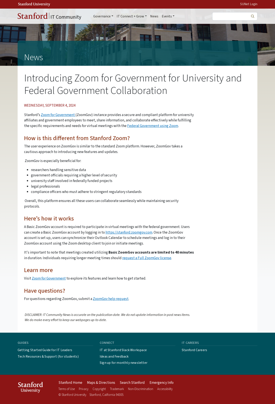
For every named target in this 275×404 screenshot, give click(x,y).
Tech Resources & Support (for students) (48, 356)
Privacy (84, 389)
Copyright (99, 389)
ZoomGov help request (110, 298)
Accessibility (165, 389)
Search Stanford (132, 382)
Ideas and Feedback (114, 356)
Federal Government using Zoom (152, 126)
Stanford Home (70, 382)
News (154, 16)
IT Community (49, 17)
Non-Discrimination (140, 389)
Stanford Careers (194, 350)
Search (252, 16)
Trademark (117, 389)
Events (167, 16)
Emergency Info (162, 382)
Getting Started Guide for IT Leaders (45, 350)
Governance (102, 16)
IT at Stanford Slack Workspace (123, 350)
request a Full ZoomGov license (146, 258)
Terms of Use (66, 389)
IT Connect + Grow (130, 16)
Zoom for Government (58, 115)
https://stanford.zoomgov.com (128, 232)
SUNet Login (248, 4)
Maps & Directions (101, 382)
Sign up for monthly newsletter (123, 362)
